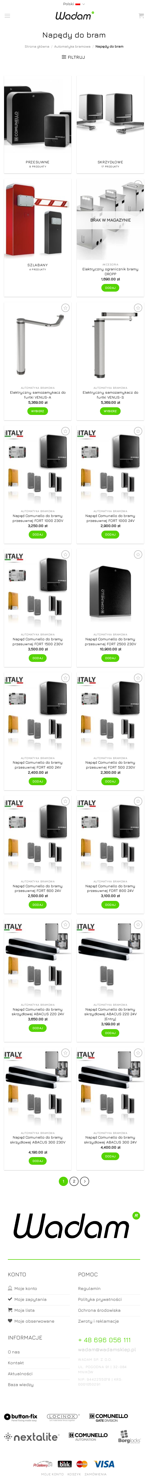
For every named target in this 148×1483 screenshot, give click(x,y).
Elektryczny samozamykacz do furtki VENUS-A (38, 394)
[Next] (84, 1181)
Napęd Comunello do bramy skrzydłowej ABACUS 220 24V (38, 1011)
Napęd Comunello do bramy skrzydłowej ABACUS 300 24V (110, 1139)
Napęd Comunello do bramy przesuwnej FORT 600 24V (38, 888)
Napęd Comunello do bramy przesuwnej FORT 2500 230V (110, 641)
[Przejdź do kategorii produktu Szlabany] (37, 238)
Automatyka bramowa (72, 46)
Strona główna (37, 46)
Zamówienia (96, 1474)
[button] (7, 15)
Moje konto (52, 1474)
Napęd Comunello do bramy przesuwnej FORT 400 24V (38, 764)
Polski (74, 4)
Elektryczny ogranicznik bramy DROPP (110, 271)
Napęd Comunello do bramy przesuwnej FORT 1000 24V (110, 518)
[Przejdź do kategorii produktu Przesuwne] (37, 124)
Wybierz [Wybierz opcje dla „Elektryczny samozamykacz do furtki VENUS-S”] (110, 411)
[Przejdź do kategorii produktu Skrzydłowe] (110, 124)
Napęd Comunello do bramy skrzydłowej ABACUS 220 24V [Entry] (110, 1014)
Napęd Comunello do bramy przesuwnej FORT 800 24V (110, 888)
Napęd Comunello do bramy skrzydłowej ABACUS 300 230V (37, 1139)
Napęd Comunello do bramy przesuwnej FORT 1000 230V (37, 518)
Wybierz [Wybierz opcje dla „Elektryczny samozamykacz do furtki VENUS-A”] (37, 411)
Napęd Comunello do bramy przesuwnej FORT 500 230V (110, 764)
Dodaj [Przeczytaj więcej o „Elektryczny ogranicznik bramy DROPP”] (110, 287)
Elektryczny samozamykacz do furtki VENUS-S (110, 394)
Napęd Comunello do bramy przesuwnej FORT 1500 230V (37, 641)
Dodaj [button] (38, 534)
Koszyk (74, 1474)
